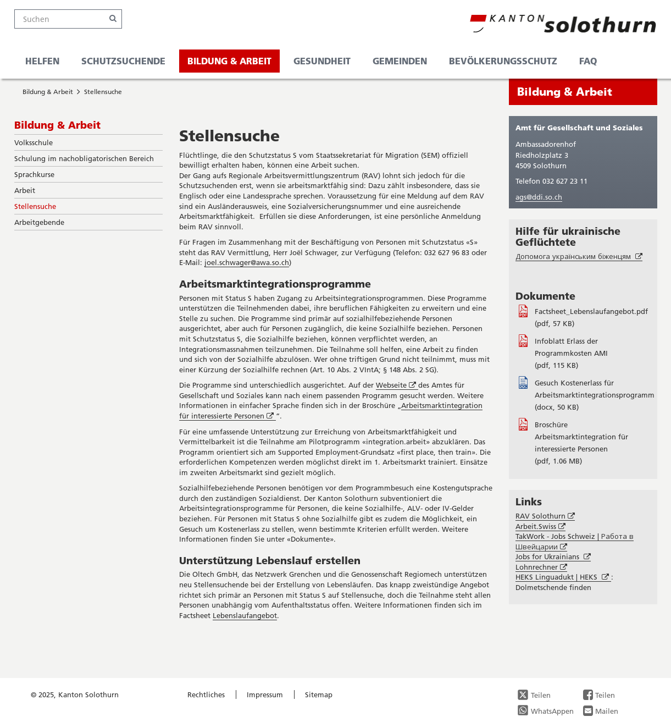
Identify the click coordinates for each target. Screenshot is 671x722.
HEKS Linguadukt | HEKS (563, 577)
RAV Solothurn (545, 516)
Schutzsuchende (123, 61)
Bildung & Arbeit (229, 61)
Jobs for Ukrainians (553, 556)
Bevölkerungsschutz (503, 61)
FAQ (588, 61)
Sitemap (318, 694)
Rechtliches (206, 694)
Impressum (265, 694)
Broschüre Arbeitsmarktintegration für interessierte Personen (581, 436)
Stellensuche (103, 91)
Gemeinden (400, 61)
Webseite (397, 385)
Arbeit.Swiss (540, 526)
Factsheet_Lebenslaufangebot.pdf (591, 311)
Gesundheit (322, 61)
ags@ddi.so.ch (538, 196)
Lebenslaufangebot (245, 615)
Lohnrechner (541, 567)
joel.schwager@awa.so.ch (246, 262)
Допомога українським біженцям (578, 256)
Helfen (42, 61)
